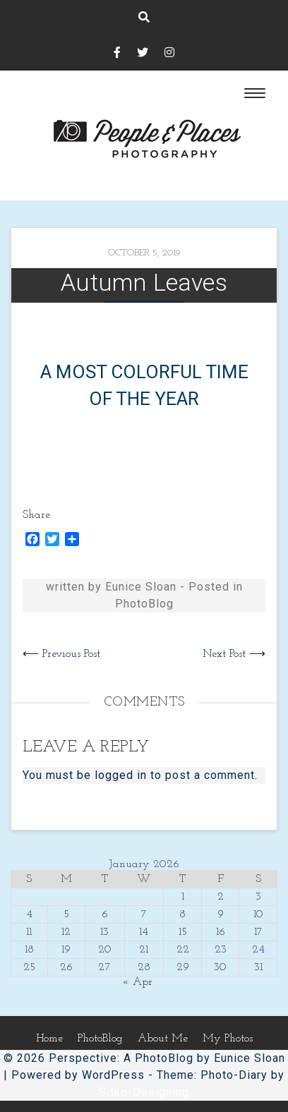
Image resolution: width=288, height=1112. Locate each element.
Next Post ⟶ (234, 654)
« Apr (137, 982)
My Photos (228, 1038)
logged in (121, 775)
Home (49, 1038)
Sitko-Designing (144, 1092)
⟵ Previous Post (61, 654)
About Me (163, 1038)
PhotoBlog (144, 603)
